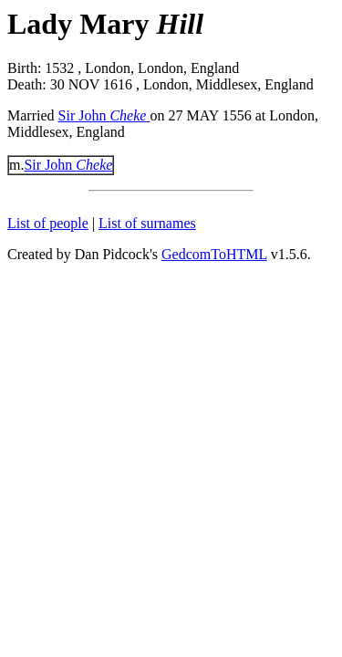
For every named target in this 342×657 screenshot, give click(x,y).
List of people (47, 223)
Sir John (104, 115)
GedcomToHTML (214, 254)
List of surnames (147, 223)
